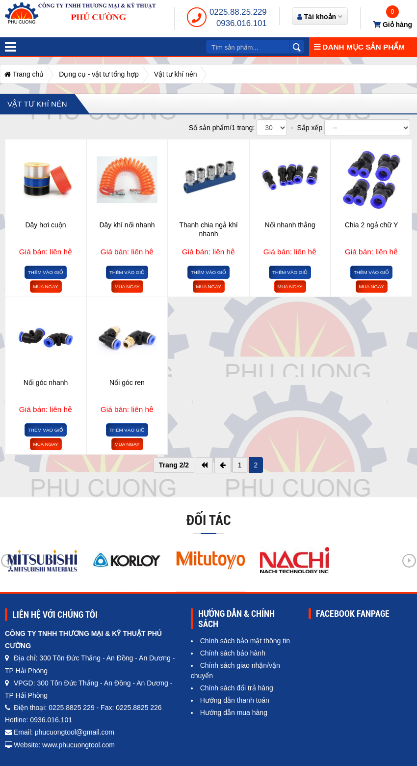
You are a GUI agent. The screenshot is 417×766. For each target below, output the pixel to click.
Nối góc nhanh (46, 382)
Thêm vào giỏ (45, 272)
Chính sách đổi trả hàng (236, 688)
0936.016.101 (241, 23)
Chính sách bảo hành (232, 653)
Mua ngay (45, 286)
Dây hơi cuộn (45, 225)
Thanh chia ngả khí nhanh (208, 229)
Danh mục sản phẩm (359, 47)
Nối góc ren (127, 382)
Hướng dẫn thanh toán (234, 700)
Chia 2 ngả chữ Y (371, 225)
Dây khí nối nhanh (127, 225)
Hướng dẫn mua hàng (233, 712)
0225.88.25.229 (238, 12)
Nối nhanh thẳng (289, 225)
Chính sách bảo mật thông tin (245, 641)
